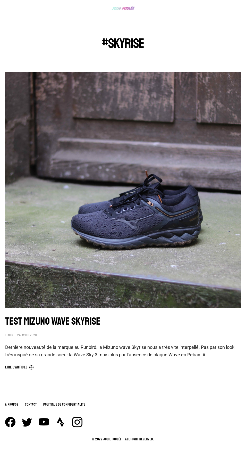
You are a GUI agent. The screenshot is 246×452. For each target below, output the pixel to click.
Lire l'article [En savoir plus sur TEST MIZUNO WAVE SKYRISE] (19, 367)
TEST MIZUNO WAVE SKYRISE (52, 321)
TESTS (9, 335)
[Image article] (123, 190)
